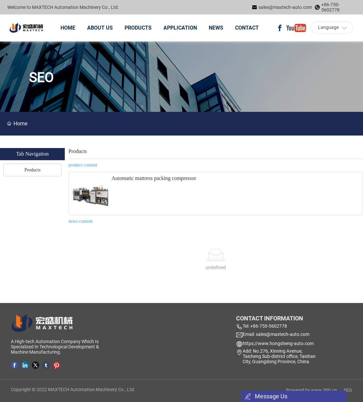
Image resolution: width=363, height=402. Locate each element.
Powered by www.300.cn (311, 390)
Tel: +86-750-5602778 (265, 326)
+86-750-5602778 (330, 7)
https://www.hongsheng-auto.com (278, 343)
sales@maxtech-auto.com (285, 7)
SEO (348, 390)
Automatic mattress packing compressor (153, 178)
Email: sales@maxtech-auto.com (276, 334)
